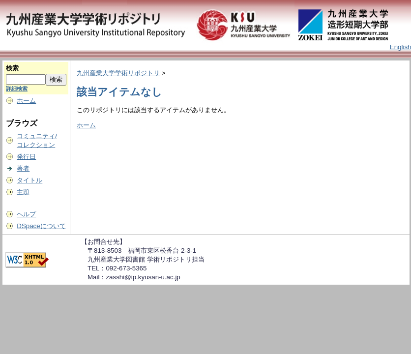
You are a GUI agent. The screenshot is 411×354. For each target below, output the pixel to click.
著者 (23, 168)
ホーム (26, 100)
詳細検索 (17, 88)
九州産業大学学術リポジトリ (118, 73)
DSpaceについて (41, 226)
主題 (23, 192)
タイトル (29, 180)
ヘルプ (26, 214)
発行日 (26, 156)
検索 (12, 68)
